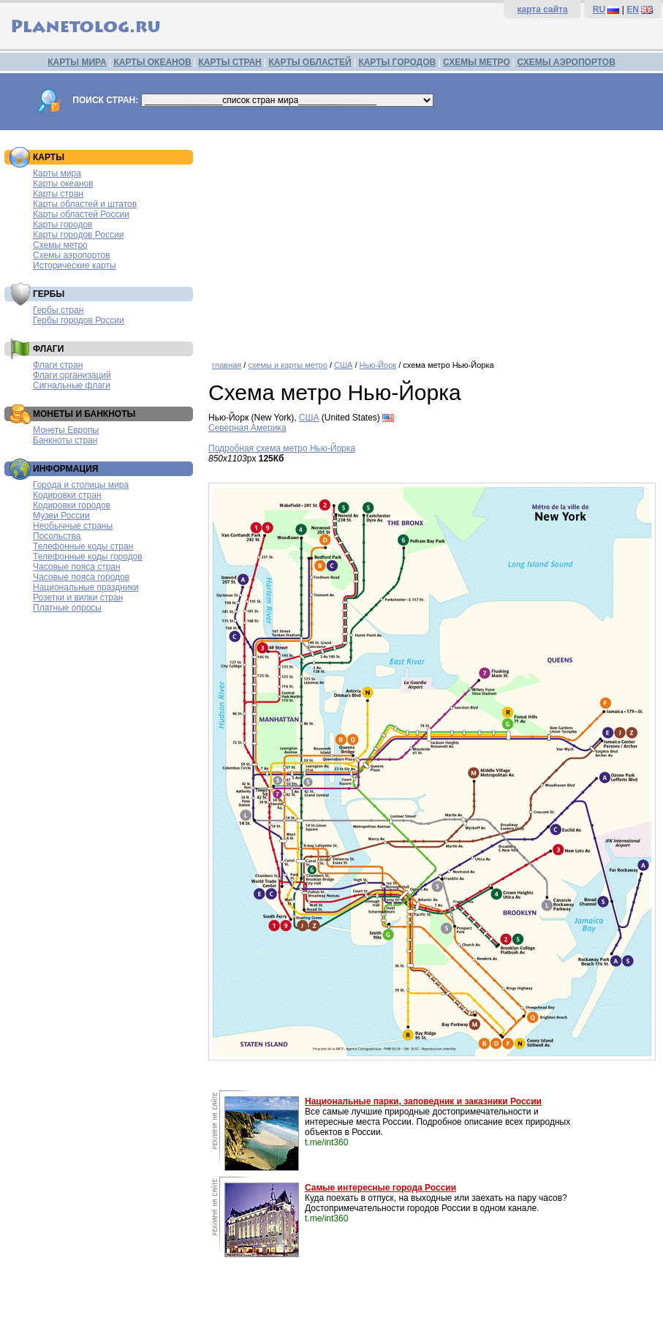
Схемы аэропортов (71, 255)
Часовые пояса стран (77, 567)
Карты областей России (81, 214)
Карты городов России (78, 235)
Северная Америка (247, 428)
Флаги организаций (72, 375)
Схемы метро (60, 245)
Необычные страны (73, 526)
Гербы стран (58, 310)
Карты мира (57, 173)
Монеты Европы (66, 430)
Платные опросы (67, 608)
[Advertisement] (432, 239)
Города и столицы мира (81, 485)
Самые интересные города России (380, 1188)
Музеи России (61, 515)
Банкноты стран (65, 440)
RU (599, 9)
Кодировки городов (71, 505)
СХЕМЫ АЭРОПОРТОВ (566, 62)
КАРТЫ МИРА (77, 62)
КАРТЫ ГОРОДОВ (397, 62)
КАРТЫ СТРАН (230, 62)
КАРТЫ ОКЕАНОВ (152, 62)
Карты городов (62, 224)
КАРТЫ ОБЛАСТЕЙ (310, 62)
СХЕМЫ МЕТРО (476, 62)
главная (226, 365)
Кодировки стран (67, 495)
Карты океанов (63, 183)
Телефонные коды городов (88, 556)
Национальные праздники (86, 587)
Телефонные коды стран (83, 546)
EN (632, 9)
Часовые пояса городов (81, 577)
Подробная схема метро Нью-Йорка (281, 448)
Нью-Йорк (378, 365)
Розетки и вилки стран (78, 597)
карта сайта (542, 9)
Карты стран (58, 194)
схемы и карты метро (287, 365)
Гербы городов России (78, 320)
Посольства (57, 536)
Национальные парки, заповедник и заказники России (423, 1101)
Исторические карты (74, 265)
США (343, 365)
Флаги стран (58, 365)
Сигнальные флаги (71, 385)
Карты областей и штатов (85, 204)
